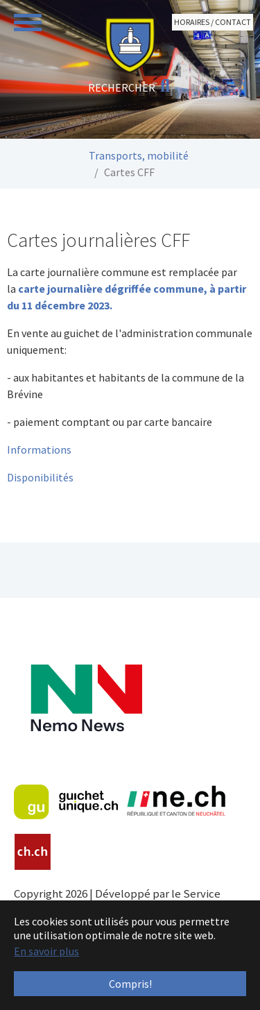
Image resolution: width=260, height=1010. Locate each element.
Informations (39, 449)
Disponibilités (40, 477)
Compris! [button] (130, 984)
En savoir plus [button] (46, 951)
